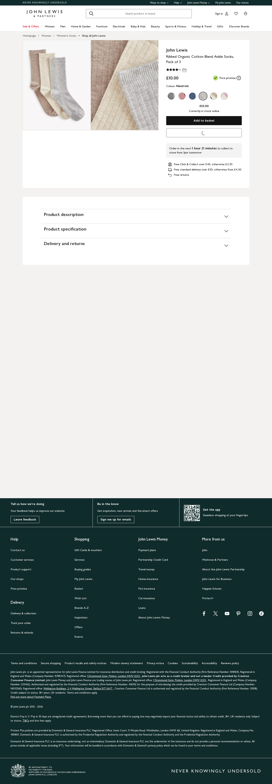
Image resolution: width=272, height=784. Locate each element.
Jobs (204, 550)
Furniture (101, 26)
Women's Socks (66, 35)
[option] (171, 96)
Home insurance (148, 579)
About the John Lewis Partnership (223, 569)
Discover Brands (239, 26)
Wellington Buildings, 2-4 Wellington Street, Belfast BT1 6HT (78, 688)
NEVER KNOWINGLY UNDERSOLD (45, 2)
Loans (142, 608)
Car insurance (146, 598)
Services (79, 559)
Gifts (220, 26)
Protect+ (208, 598)
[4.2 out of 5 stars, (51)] (176, 69)
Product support (21, 569)
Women (50, 26)
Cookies (173, 663)
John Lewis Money (198, 2)
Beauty (155, 26)
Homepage (29, 35)
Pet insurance (146, 588)
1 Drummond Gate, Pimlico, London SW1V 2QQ (114, 676)
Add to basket (204, 120)
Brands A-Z (81, 608)
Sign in (219, 13)
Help (178, 2)
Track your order (21, 623)
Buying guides (82, 569)
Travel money (146, 569)
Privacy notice (155, 663)
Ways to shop (159, 2)
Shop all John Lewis (94, 35)
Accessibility (209, 663)
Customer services (22, 559)
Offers (78, 627)
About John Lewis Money (154, 617)
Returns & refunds (22, 632)
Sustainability (190, 663)
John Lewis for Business (217, 579)
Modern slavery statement (126, 663)
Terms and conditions (24, 663)
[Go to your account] (226, 13)
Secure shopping (51, 663)
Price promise (19, 588)
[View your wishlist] (235, 13)
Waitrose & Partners (215, 559)
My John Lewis (223, 2)
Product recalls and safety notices (86, 663)
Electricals (119, 26)
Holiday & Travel (202, 26)
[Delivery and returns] (136, 245)
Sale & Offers (31, 26)
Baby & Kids (138, 26)
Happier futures (212, 588)
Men (63, 26)
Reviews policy (230, 663)
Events (78, 636)
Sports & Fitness (175, 26)
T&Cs (25, 720)
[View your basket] (245, 13)
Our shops (17, 579)
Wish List (80, 598)
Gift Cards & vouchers (88, 550)
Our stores (242, 2)
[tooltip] (239, 78)
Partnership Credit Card (153, 559)
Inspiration (80, 617)
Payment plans (147, 550)
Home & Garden (81, 26)
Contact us (18, 550)
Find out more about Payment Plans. (31, 696)
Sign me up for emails (115, 519)
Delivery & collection (23, 613)
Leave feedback (25, 519)
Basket (78, 588)
